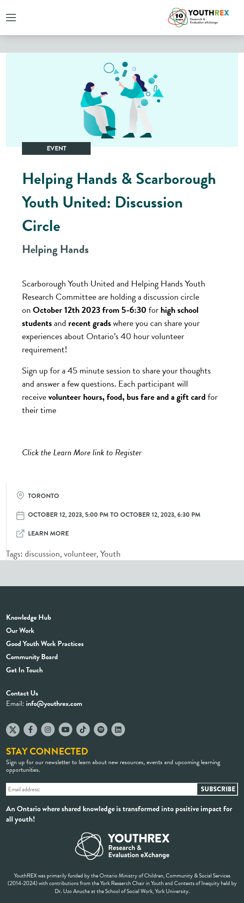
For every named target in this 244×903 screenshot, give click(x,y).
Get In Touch (24, 669)
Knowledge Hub (28, 617)
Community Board (32, 656)
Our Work (20, 630)
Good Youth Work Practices (45, 643)
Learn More (48, 533)
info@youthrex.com (54, 703)
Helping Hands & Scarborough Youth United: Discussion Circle (119, 202)
